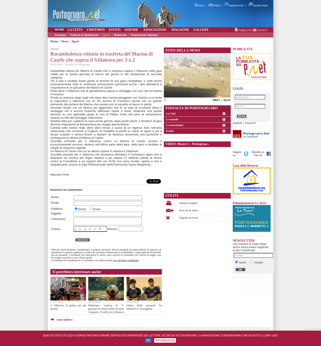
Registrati (237, 123)
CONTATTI (262, 30)
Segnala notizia (258, 5)
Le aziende (172, 119)
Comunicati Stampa (144, 35)
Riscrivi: (113, 229)
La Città (171, 113)
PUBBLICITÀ (244, 30)
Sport (106, 35)
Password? (250, 123)
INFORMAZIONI (165, 340)
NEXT (227, 100)
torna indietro (64, 319)
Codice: (56, 229)
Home (199, 5)
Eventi (169, 131)
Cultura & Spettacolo (84, 35)
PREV (216, 100)
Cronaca (60, 35)
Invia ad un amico (188, 210)
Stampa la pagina (188, 203)
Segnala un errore (188, 217)
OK (148, 340)
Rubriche (120, 35)
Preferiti (214, 5)
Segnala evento (234, 5)
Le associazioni (174, 125)
